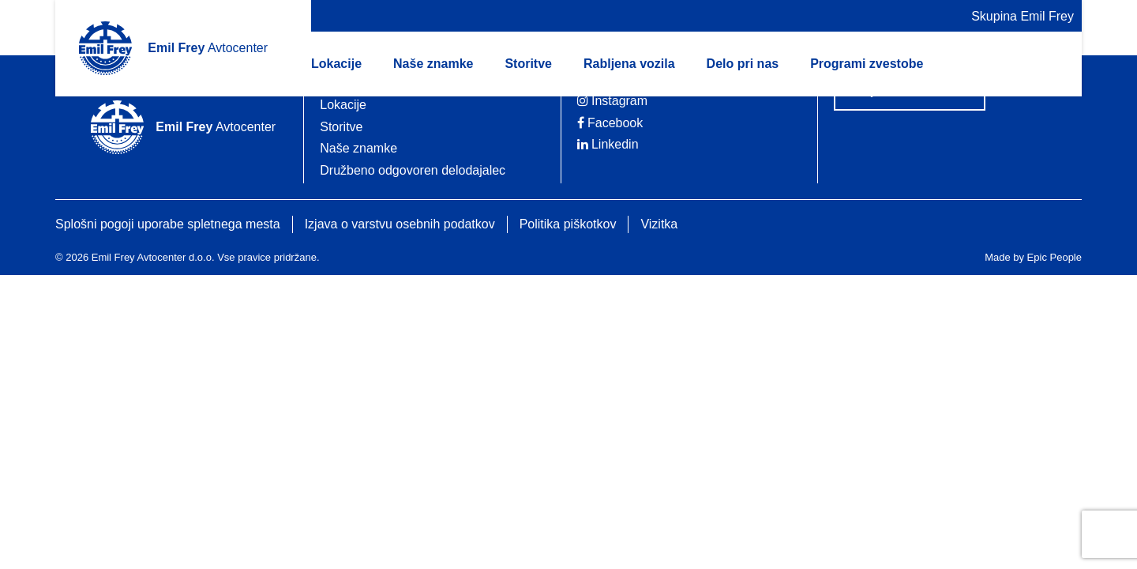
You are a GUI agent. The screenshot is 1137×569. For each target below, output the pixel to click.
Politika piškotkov (568, 224)
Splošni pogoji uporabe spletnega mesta (167, 224)
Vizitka (658, 224)
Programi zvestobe (866, 63)
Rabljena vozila (629, 63)
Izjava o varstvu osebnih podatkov (400, 224)
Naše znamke (433, 63)
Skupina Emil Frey (1022, 16)
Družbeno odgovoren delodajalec (412, 170)
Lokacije (336, 63)
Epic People (1054, 257)
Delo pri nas (743, 63)
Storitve (528, 63)
